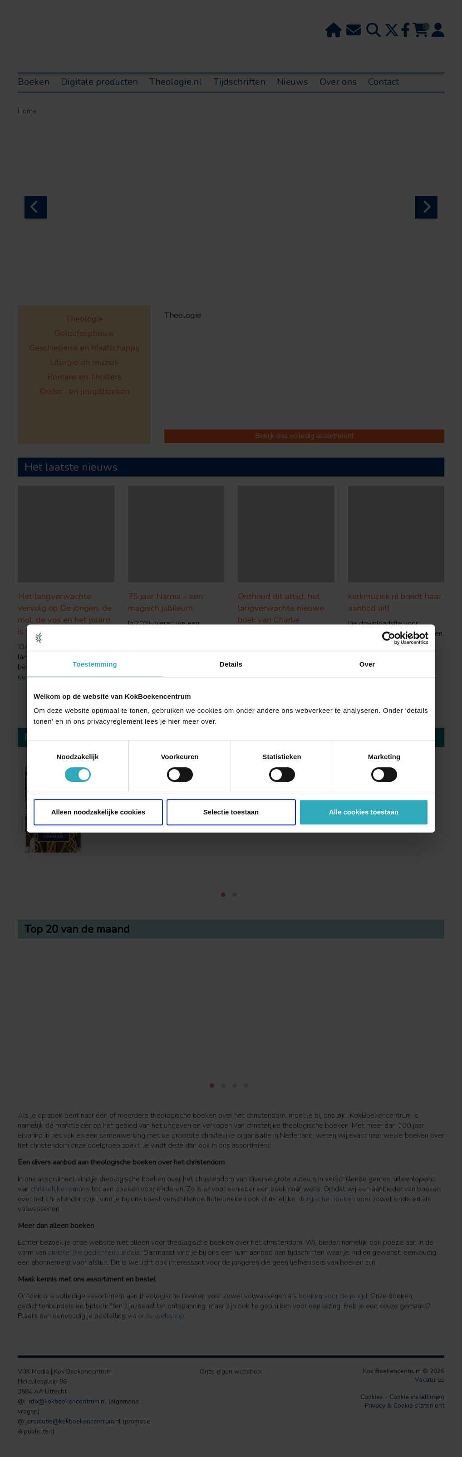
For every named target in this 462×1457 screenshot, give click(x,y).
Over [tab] (367, 664)
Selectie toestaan (231, 812)
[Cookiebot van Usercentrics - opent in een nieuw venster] (388, 638)
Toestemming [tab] (95, 664)
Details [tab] (231, 664)
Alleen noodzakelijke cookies (98, 812)
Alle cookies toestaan (363, 812)
